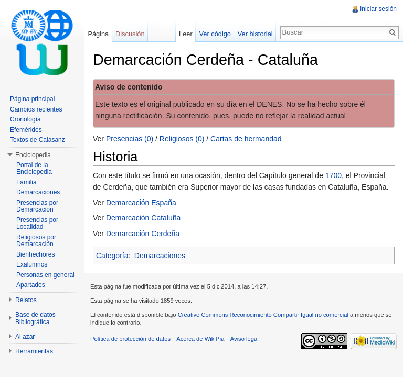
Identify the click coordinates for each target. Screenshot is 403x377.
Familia (26, 182)
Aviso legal (244, 339)
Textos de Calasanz (37, 139)
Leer (186, 34)
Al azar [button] (25, 336)
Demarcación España (141, 202)
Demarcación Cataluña (143, 218)
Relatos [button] (26, 300)
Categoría (112, 255)
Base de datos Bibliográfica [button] (35, 318)
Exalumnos (31, 264)
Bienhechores (35, 254)
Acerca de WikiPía (200, 339)
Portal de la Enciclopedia (34, 168)
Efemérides (26, 130)
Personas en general (45, 275)
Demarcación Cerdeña (142, 233)
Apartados (30, 285)
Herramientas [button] (34, 351)
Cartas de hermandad (245, 139)
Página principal (32, 99)
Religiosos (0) (182, 139)
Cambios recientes (36, 109)
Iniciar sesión (378, 9)
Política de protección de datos (130, 339)
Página (98, 34)
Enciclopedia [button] (33, 155)
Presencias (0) (129, 139)
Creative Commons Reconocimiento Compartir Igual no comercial (263, 315)
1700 (333, 175)
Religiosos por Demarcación (36, 241)
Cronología (25, 119)
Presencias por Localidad (37, 223)
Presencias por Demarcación (37, 206)
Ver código (214, 34)
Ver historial (255, 34)
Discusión (129, 34)
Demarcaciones (159, 255)
